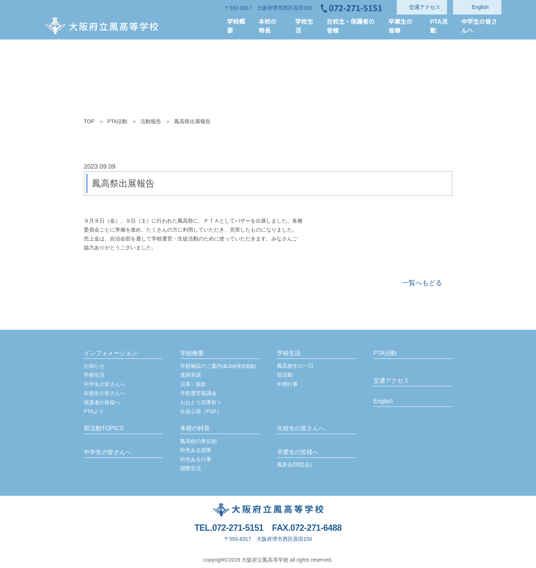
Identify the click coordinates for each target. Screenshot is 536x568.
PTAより (94, 411)
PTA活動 (117, 121)
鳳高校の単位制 (198, 441)
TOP (89, 121)
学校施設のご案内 (218, 366)
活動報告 (150, 121)
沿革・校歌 (193, 384)
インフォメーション (110, 353)
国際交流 (190, 468)
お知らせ (94, 366)
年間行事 (287, 384)
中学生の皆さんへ (104, 384)
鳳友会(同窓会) (294, 464)
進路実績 (190, 375)
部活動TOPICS (103, 428)
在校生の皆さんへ (104, 393)
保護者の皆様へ (102, 402)
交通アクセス (391, 380)
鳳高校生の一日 (295, 366)
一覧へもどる (422, 283)
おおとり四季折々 (201, 402)
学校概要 (192, 353)
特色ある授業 (195, 450)
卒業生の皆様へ (298, 452)
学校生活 (94, 375)
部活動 (285, 375)
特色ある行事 (195, 459)
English (383, 401)
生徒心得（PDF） (200, 411)
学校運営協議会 (198, 393)
